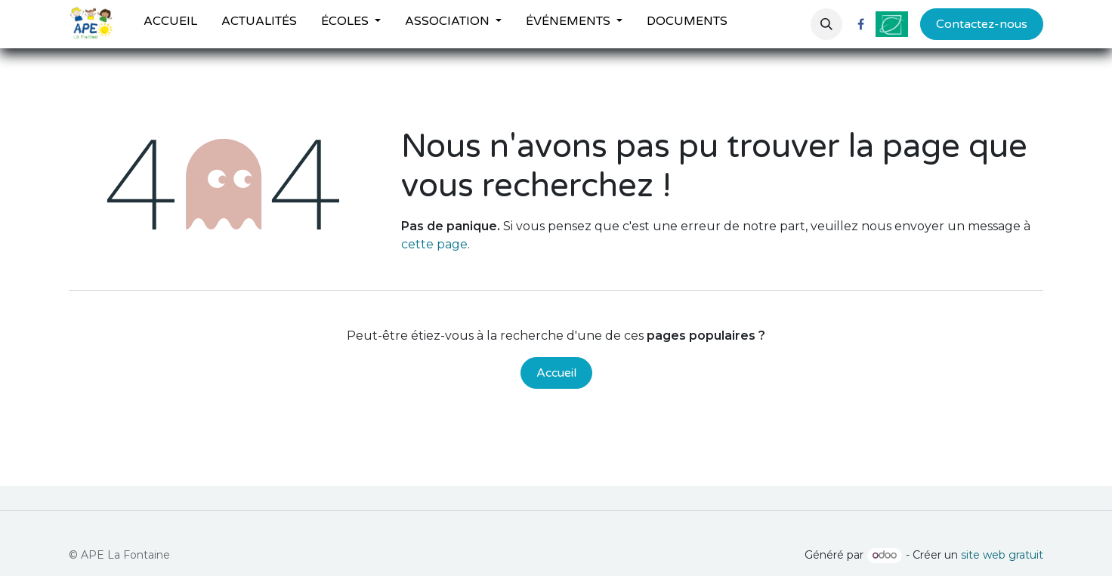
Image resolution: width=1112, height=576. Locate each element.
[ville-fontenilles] (892, 24)
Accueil (556, 372)
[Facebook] (860, 24)
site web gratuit (1002, 555)
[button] (826, 24)
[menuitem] (170, 24)
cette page (434, 244)
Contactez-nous (981, 24)
